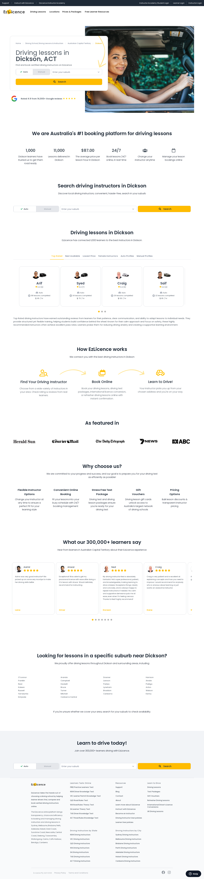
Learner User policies (124, 822)
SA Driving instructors (79, 852)
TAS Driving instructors (80, 857)
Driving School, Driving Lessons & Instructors (44, 43)
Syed (81, 283)
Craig (122, 283)
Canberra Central (69, 697)
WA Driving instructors (79, 848)
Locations (54, 11)
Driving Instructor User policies (129, 818)
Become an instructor (125, 813)
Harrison (150, 677)
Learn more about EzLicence (128, 805)
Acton (148, 687)
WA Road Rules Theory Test (82, 805)
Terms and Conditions (78, 873)
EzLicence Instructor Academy (52, 3)
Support (5, 3)
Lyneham (107, 687)
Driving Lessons (38, 11)
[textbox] (76, 72)
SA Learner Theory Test (80, 809)
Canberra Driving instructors (128, 861)
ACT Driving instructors (80, 861)
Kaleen (21, 687)
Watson (149, 690)
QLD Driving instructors (80, 843)
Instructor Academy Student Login (154, 3)
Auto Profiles (127, 256)
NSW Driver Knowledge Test (82, 792)
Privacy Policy (60, 873)
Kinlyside (22, 697)
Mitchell (64, 694)
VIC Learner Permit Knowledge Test (85, 796)
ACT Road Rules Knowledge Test (84, 818)
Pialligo (149, 684)
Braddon (107, 690)
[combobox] (76, 72)
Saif (163, 283)
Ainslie (149, 680)
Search (59, 81)
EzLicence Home (14, 11)
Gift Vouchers (153, 796)
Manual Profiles (145, 256)
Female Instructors (108, 256)
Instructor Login (195, 3)
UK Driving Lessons (155, 811)
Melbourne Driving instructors (128, 839)
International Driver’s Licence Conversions (160, 806)
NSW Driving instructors (80, 835)
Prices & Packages (71, 11)
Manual (41, 72)
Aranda (64, 677)
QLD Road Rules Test (79, 800)
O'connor (22, 677)
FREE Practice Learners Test (82, 787)
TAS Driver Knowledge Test (81, 813)
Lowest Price (89, 256)
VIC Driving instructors (80, 839)
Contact (119, 796)
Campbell (65, 680)
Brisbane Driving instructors (128, 843)
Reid (20, 684)
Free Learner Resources (97, 11)
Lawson (106, 680)
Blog (117, 792)
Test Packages (153, 792)
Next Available (72, 256)
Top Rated (56, 256)
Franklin (21, 680)
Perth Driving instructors (126, 848)
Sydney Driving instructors (127, 835)
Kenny (148, 694)
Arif (39, 283)
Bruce (63, 687)
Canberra (107, 694)
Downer (106, 677)
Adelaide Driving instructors (128, 852)
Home (18, 43)
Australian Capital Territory (79, 43)
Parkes (106, 684)
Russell (21, 690)
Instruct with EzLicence (24, 3)
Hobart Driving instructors (127, 857)
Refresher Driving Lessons (158, 800)
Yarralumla (23, 694)
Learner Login (178, 3)
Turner (64, 690)
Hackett (64, 684)
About (118, 800)
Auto (25, 72)
